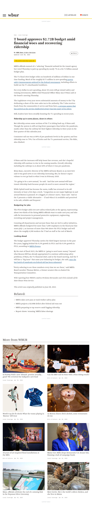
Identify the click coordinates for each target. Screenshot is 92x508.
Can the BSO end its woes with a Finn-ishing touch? (68, 375)
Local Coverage (23, 35)
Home (15, 35)
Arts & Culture (52, 378)
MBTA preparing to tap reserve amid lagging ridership (38, 308)
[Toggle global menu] (4, 15)
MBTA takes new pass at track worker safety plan (35, 300)
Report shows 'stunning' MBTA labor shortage (34, 311)
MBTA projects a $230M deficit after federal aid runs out (39, 304)
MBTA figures (35, 246)
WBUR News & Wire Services (25, 52)
